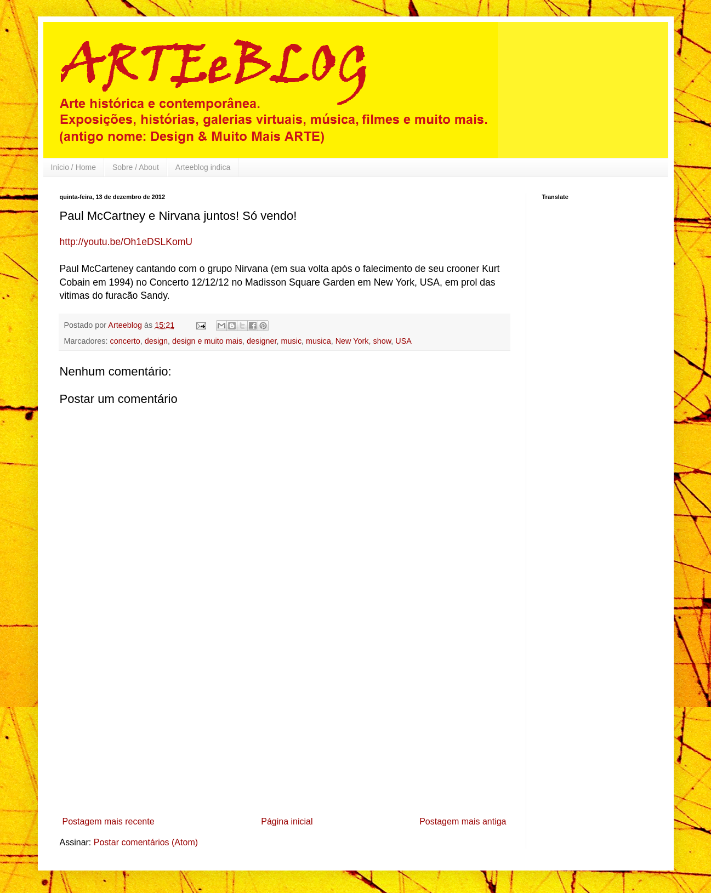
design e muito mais (207, 341)
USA (403, 341)
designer (261, 341)
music (291, 341)
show (382, 341)
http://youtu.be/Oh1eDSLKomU (126, 241)
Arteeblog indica (202, 167)
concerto (125, 341)
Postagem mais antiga (462, 821)
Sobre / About (135, 167)
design (156, 341)
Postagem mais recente (108, 821)
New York (352, 341)
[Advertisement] (284, 729)
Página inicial (286, 821)
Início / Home (73, 167)
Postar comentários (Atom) (146, 842)
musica (318, 341)
